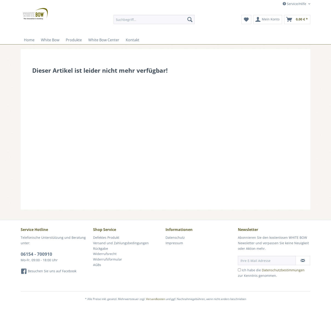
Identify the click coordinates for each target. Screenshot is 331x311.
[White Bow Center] (104, 40)
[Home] (29, 40)
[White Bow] (50, 40)
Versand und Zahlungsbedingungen (121, 243)
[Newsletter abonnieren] (303, 260)
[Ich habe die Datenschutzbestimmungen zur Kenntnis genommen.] (239, 269)
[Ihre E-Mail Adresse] (267, 260)
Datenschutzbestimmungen (283, 270)
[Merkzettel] (246, 19)
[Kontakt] (133, 40)
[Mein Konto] (267, 19)
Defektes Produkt (106, 237)
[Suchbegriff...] (154, 19)
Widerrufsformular (107, 259)
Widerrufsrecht (105, 254)
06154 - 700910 (36, 254)
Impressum (174, 243)
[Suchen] (190, 19)
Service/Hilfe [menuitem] (295, 4)
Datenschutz (175, 237)
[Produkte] (74, 40)
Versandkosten (155, 299)
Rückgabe (100, 248)
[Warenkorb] (297, 19)
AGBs (97, 265)
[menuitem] (154, 21)
